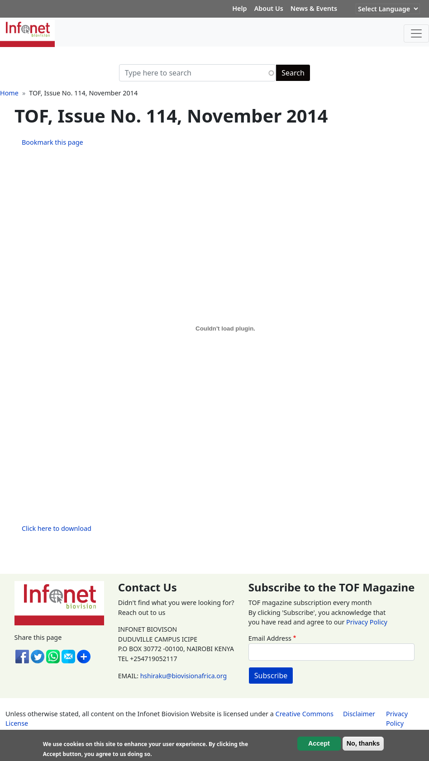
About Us (268, 8)
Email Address (269, 638)
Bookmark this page (52, 142)
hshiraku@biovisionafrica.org (183, 675)
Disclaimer (359, 713)
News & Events (314, 8)
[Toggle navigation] (416, 33)
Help (239, 8)
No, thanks (363, 743)
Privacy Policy (366, 622)
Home (9, 93)
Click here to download (56, 528)
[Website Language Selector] (388, 9)
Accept (319, 743)
